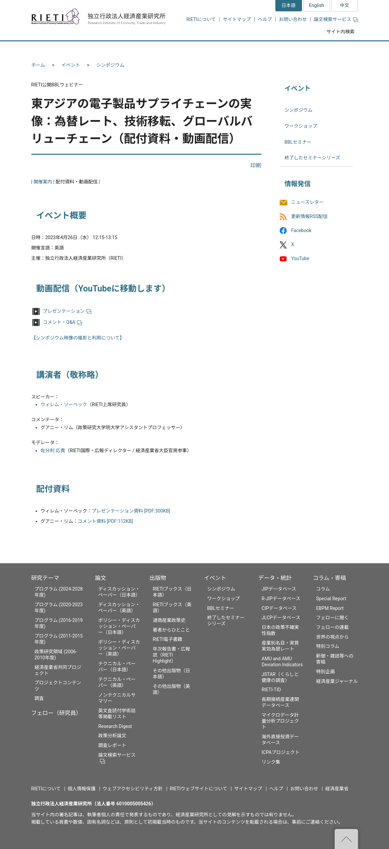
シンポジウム (110, 65)
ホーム (38, 65)
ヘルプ (265, 19)
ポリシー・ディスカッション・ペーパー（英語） (119, 648)
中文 (344, 5)
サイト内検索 (341, 31)
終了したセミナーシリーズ (312, 157)
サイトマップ (237, 19)
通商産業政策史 (169, 620)
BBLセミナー (298, 142)
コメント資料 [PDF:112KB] (105, 521)
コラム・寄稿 (329, 578)
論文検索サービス (336, 19)
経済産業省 (337, 788)
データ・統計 (275, 578)
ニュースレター (307, 202)
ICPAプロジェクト (281, 752)
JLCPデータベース (281, 617)
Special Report (331, 598)
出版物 (157, 578)
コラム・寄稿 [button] (333, 49)
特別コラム (327, 646)
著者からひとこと (171, 630)
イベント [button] (236, 49)
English (316, 5)
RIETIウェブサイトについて (198, 788)
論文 (100, 578)
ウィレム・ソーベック (64, 404)
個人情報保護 (82, 788)
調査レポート (112, 745)
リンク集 (271, 762)
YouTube (300, 258)
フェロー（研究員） (56, 713)
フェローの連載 (332, 627)
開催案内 (42, 181)
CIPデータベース (279, 608)
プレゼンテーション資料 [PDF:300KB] (131, 511)
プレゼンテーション (67, 311)
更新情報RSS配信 (309, 216)
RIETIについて (201, 19)
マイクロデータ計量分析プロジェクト (280, 721)
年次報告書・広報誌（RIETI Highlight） (171, 655)
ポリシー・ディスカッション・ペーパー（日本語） (119, 626)
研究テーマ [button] (55, 49)
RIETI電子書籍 (167, 639)
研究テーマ (45, 578)
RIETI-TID (271, 689)
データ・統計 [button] (282, 49)
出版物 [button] (195, 49)
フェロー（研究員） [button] (110, 49)
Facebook (301, 230)
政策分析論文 (112, 735)
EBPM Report (330, 608)
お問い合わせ (293, 19)
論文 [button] (158, 49)
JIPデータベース (279, 589)
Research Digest (115, 726)
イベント (70, 65)
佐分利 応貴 (53, 450)
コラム (323, 589)
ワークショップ (301, 126)
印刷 (255, 165)
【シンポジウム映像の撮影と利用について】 (78, 337)
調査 (39, 698)
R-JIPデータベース (281, 598)
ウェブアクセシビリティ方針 (133, 788)
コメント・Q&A (62, 322)
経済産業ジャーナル (337, 681)
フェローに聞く (332, 617)
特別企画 (325, 671)
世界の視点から (332, 637)
